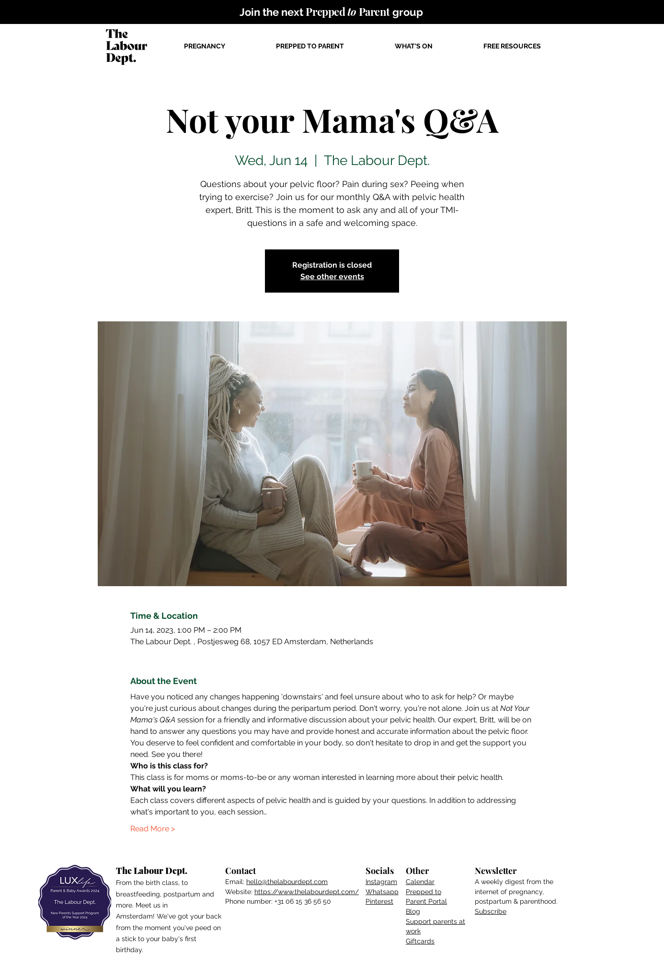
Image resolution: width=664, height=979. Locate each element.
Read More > (152, 828)
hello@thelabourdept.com (287, 881)
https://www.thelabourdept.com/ (306, 892)
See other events (332, 276)
